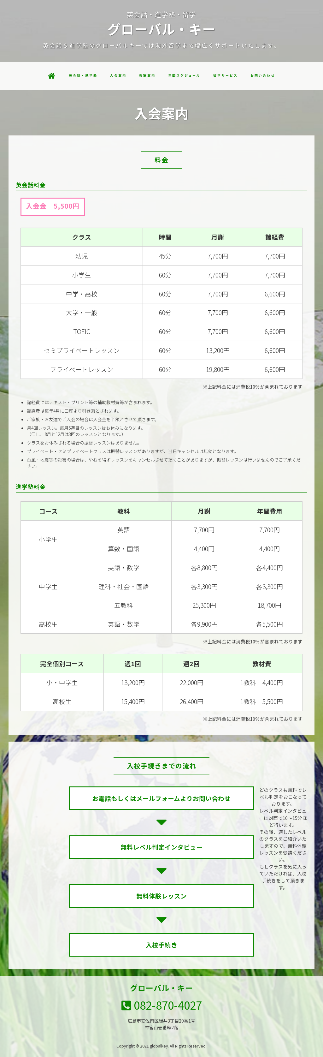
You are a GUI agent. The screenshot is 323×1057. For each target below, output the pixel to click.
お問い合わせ (262, 75)
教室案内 (147, 75)
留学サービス (225, 75)
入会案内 (118, 75)
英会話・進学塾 (83, 75)
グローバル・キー (161, 987)
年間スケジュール (184, 75)
